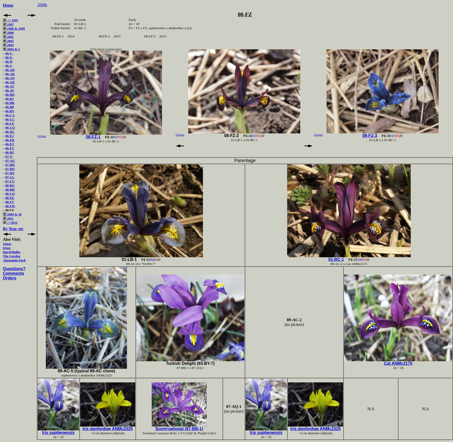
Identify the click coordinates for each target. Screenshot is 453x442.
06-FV (9, 148)
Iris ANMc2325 (107, 429)
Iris (58, 432)
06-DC (10, 132)
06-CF (9, 123)
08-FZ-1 (93, 137)
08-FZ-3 (369, 135)
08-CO (10, 194)
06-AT (9, 86)
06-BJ (9, 99)
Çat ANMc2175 (398, 363)
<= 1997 (10, 20)
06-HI (9, 152)
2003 (8, 45)
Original (41, 136)
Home (8, 5)
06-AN (10, 78)
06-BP (9, 107)
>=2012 (10, 222)
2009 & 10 (12, 214)
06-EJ (9, 136)
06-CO (10, 128)
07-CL (9, 177)
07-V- (9, 156)
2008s (42, 5)
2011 (8, 218)
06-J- (9, 66)
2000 (8, 33)
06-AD (10, 70)
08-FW (10, 206)
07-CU (10, 181)
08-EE (9, 198)
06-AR (10, 82)
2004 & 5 (11, 49)
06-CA (10, 115)
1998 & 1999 (14, 28)
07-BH (10, 165)
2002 (8, 41)
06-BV (9, 111)
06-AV (9, 90)
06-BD (9, 95)
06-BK (10, 103)
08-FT (9, 202)
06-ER (9, 140)
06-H (8, 61)
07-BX (9, 173)
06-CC (10, 119)
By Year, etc (13, 229)
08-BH (10, 189)
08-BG (10, 185)
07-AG (10, 161)
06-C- (9, 53)
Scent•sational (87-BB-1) (179, 429)
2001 (8, 37)
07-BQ (10, 169)
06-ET (9, 144)
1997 (8, 24)
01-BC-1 (336, 259)
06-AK (10, 74)
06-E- (9, 57)
